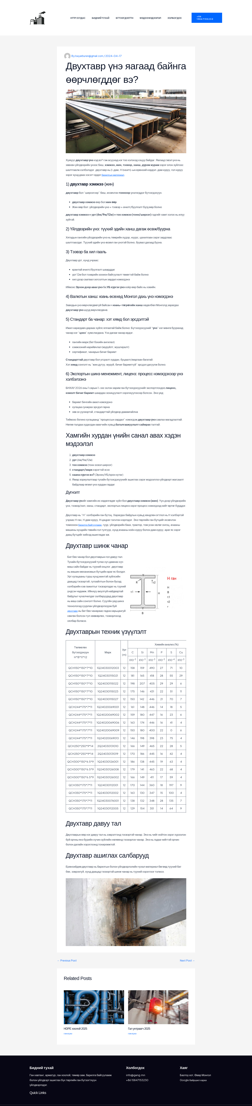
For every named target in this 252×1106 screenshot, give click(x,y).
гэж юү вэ (68, 1023)
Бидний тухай (101, 12)
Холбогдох (173, 12)
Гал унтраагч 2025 (140, 1018)
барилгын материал (114, 164)
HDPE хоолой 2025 (77, 1018)
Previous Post (67, 950)
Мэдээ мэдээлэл (149, 12)
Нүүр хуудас (79, 12)
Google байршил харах (194, 1070)
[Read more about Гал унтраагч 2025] (158, 997)
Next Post (187, 950)
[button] (205, 13)
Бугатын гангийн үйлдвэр (55, 13)
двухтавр (73, 601)
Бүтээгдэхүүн (124, 12)
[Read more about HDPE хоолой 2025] (94, 997)
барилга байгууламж (91, 515)
